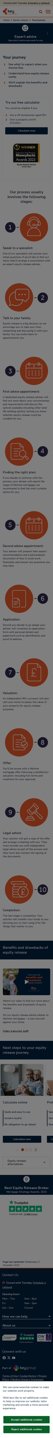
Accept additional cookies (26, 1419)
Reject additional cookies (26, 1429)
